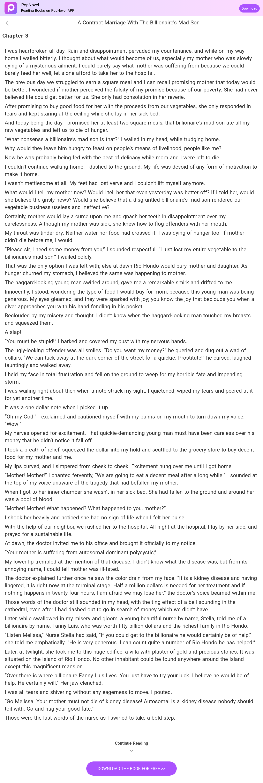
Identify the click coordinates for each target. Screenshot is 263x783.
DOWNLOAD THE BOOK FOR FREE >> (131, 768)
